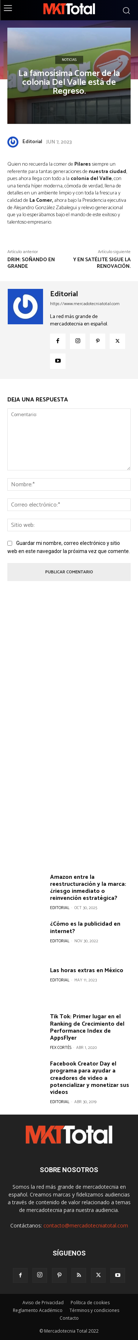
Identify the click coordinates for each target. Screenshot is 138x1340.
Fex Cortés (60, 1047)
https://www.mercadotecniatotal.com (85, 303)
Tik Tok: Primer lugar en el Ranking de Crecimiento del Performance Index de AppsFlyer (87, 1027)
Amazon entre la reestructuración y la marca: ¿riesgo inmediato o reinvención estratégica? (88, 888)
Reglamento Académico (38, 1310)
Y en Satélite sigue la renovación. (102, 263)
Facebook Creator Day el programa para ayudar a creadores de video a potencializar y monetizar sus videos (89, 1078)
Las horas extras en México (86, 970)
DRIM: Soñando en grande (31, 263)
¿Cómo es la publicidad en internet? (85, 927)
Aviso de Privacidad (43, 1302)
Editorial (32, 142)
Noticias (69, 60)
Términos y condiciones (94, 1310)
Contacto (69, 1318)
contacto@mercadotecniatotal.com (85, 1225)
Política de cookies (90, 1302)
